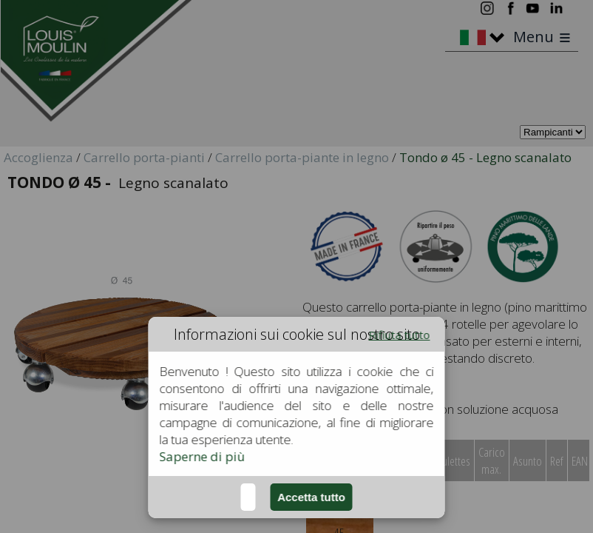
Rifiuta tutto (399, 334)
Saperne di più (202, 456)
